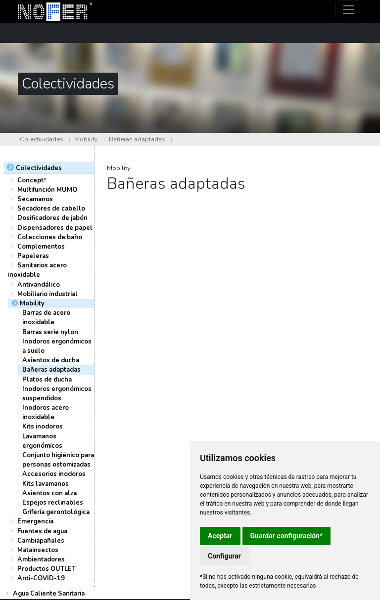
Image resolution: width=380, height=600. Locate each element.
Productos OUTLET (46, 568)
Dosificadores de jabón (52, 218)
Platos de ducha (47, 379)
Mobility (86, 139)
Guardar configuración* (286, 536)
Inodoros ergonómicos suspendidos (57, 394)
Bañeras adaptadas (137, 139)
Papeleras (33, 256)
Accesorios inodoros (54, 474)
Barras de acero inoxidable (46, 317)
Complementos (41, 246)
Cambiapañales (40, 540)
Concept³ (31, 180)
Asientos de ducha (50, 360)
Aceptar (220, 536)
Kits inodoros (42, 426)
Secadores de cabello (51, 208)
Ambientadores (41, 559)
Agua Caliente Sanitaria (49, 593)
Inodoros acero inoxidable (45, 412)
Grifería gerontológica (56, 512)
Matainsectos (37, 550)
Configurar (224, 556)
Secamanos (35, 199)
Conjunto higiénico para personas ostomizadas (58, 460)
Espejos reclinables (52, 502)
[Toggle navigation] (349, 9)
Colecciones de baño (49, 237)
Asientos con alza (49, 493)
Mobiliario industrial (47, 294)
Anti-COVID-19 (41, 578)
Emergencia (35, 521)
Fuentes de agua (42, 531)
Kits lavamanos (45, 483)
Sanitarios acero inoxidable (37, 270)
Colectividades (41, 139)
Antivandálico (38, 284)
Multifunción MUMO (47, 189)
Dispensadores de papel (55, 227)
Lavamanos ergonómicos (42, 441)
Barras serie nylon (50, 332)
